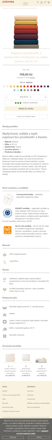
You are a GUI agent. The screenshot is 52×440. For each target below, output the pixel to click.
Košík (4, 399)
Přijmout (13, 437)
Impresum (30, 391)
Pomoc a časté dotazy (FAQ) (11, 395)
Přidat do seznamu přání (26, 116)
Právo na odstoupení (33, 407)
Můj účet (5, 403)
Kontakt (4, 391)
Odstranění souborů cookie (10, 411)
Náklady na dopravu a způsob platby (38, 403)
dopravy (32, 77)
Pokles (39, 437)
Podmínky (30, 395)
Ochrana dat (31, 399)
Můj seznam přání (7, 407)
